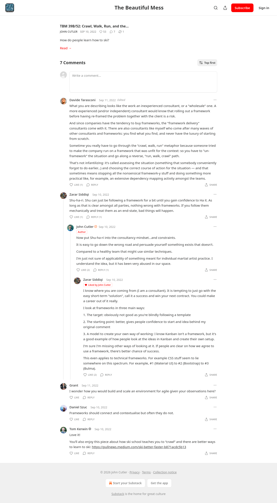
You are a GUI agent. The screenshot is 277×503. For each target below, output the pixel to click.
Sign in (264, 8)
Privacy (135, 472)
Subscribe (242, 8)
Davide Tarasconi (83, 100)
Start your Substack (125, 483)
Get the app (159, 483)
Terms (146, 472)
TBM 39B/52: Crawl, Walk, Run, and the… (94, 26)
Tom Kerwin (79, 429)
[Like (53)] (103, 31)
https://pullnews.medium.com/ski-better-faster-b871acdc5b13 (139, 447)
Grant (74, 385)
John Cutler (69, 32)
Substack (117, 494)
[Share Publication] (225, 7)
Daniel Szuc (78, 407)
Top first (207, 63)
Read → (66, 48)
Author (82, 231)
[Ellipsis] (215, 99)
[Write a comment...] (143, 82)
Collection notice (165, 472)
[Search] (215, 7)
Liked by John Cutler (97, 284)
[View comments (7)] (112, 31)
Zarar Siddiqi (79, 194)
